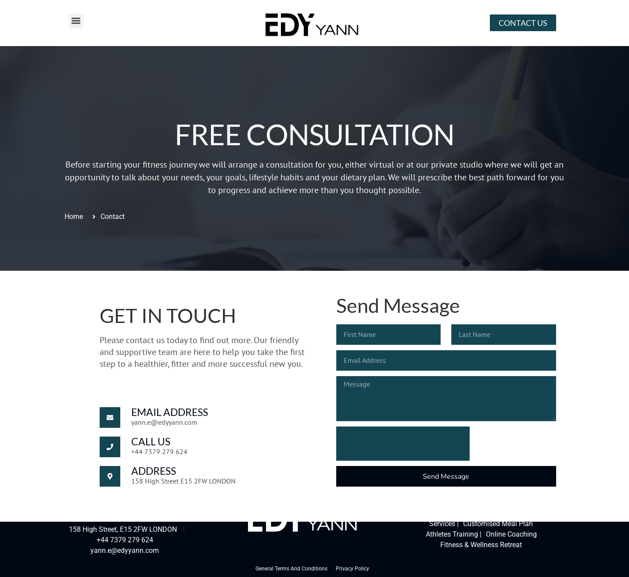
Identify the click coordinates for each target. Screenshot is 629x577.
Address (153, 471)
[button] (76, 21)
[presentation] (403, 443)
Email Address (169, 412)
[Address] (110, 476)
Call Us (150, 441)
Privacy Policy (352, 569)
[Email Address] (110, 417)
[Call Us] (110, 447)
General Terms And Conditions (291, 569)
